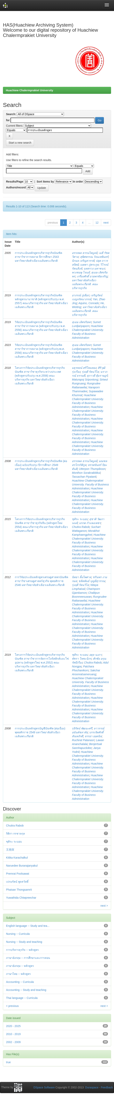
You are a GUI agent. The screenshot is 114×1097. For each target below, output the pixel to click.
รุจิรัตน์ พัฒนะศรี (82, 728)
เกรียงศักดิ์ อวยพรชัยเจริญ (92, 276)
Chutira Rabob (80, 526)
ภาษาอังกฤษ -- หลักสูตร (20, 965)
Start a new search (20, 142)
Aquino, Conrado (88, 303)
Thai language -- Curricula (22, 997)
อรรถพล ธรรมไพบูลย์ (84, 252)
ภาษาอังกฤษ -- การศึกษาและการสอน (28, 957)
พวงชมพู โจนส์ (81, 272)
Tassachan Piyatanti (84, 476)
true (8, 1062)
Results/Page (14, 181)
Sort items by (45, 181)
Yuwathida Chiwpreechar (21, 897)
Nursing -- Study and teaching (24, 941)
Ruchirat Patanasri (83, 740)
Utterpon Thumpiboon (92, 468)
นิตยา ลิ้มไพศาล (81, 577)
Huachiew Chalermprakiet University (29, 90)
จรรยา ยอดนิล (93, 736)
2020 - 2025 (13, 1026)
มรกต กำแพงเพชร (90, 523)
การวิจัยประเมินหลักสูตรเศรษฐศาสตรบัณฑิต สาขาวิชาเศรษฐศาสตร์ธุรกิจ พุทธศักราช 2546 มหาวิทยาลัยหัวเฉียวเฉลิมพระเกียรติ (41, 581)
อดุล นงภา (95, 654)
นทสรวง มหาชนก (94, 268)
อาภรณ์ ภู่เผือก (80, 295)
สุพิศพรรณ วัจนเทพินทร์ (94, 256)
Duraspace (91, 1087)
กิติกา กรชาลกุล (15, 833)
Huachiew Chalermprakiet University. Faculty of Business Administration (90, 484)
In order (78, 181)
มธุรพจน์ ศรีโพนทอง (84, 367)
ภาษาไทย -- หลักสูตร (18, 973)
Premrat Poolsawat (17, 873)
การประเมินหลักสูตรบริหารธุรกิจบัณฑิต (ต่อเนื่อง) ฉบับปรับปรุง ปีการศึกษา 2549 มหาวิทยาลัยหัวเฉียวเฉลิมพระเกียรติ (41, 464)
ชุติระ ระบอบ (80, 519)
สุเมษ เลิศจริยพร (81, 322)
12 (97, 222)
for (8, 120)
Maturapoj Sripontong (85, 379)
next (106, 222)
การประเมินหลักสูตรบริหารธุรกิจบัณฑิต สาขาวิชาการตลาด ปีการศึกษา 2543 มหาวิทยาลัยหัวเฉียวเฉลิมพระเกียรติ (38, 256)
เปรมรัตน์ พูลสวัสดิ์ (17, 881)
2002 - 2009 (13, 1042)
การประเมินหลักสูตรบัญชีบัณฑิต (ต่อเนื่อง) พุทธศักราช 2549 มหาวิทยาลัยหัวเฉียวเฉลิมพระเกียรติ (40, 732)
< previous (12, 1005)
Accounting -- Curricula (20, 981)
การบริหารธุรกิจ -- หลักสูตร (22, 949)
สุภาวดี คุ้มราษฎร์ (97, 375)
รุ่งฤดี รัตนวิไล (90, 371)
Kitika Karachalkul (17, 857)
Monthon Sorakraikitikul (86, 472)
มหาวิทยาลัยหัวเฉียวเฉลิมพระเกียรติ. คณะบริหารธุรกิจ (85, 284)
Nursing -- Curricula (18, 933)
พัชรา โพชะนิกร (81, 658)
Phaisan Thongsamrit (19, 889)
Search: (11, 114)
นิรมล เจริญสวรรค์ (83, 260)
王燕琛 (10, 849)
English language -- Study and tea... (27, 925)
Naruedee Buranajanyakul (22, 865)
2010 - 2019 (13, 1034)
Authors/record (16, 187)
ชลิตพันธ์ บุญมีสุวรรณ (92, 581)
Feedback (107, 1087)
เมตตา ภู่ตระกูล (89, 264)
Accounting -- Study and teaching (26, 989)
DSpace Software (44, 1087)
